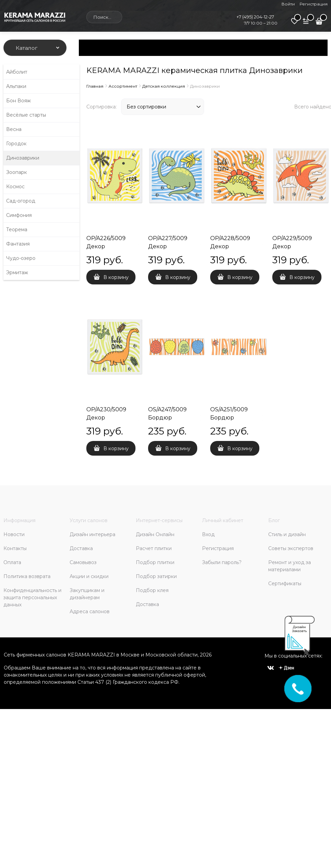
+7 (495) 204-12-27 (255, 16)
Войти (288, 3)
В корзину (116, 277)
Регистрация (314, 3)
